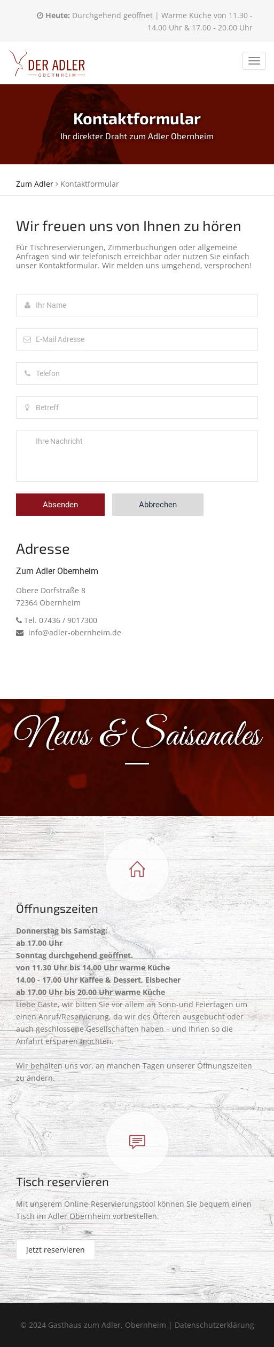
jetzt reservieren (55, 1250)
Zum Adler (34, 184)
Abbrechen (158, 504)
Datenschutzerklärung (214, 1325)
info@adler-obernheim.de (68, 632)
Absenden (60, 504)
